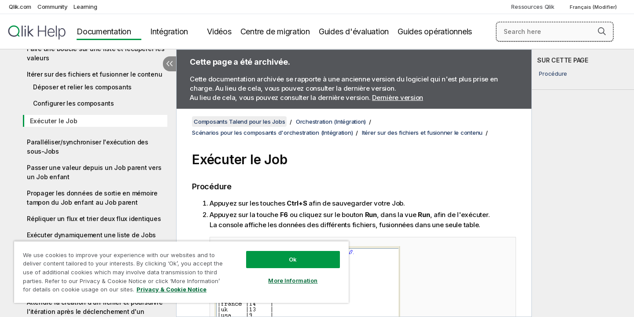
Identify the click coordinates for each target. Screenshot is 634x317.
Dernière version (397, 97)
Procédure (553, 73)
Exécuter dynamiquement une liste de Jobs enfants (91, 239)
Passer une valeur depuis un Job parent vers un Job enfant (94, 172)
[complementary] (583, 183)
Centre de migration (275, 31)
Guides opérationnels (435, 31)
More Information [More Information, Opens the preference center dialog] (292, 280)
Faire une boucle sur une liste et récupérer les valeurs (95, 53)
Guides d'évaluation (354, 31)
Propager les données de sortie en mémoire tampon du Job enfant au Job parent (92, 197)
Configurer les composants (73, 103)
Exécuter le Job (53, 121)
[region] (181, 272)
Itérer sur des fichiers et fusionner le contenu (94, 74)
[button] (601, 31)
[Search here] (555, 31)
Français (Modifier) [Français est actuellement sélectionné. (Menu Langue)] (594, 7)
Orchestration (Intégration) (331, 121)
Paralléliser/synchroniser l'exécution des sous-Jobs (87, 146)
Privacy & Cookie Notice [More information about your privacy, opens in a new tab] (171, 289)
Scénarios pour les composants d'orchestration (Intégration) (272, 132)
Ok (293, 259)
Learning (85, 6)
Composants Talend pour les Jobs (239, 121)
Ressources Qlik (532, 6)
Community (52, 6)
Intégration (169, 31)
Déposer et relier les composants (82, 87)
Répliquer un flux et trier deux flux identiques (94, 218)
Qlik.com (20, 6)
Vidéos (219, 31)
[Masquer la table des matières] (169, 63)
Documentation (104, 31)
